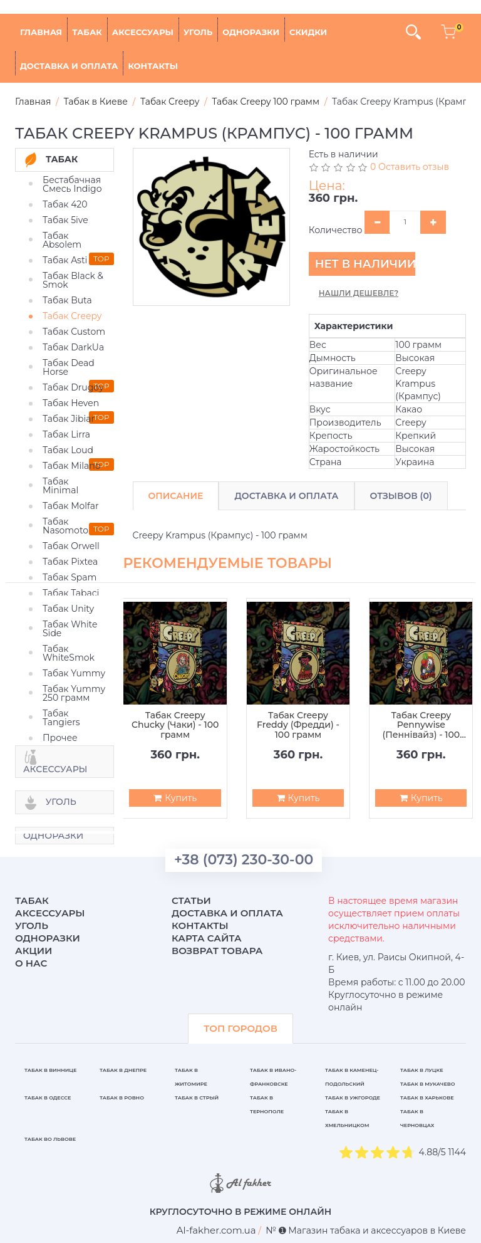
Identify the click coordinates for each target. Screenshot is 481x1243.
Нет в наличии (365, 264)
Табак (87, 32)
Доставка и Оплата (286, 495)
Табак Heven (71, 403)
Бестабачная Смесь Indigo (72, 184)
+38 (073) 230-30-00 (243, 859)
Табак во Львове (50, 1139)
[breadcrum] (216, 1230)
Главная (41, 32)
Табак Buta (67, 300)
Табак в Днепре (123, 1070)
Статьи (191, 900)
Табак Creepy (72, 316)
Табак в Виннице (50, 1070)
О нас (31, 963)
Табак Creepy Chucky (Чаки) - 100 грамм (175, 725)
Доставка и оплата (69, 66)
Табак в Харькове (427, 1097)
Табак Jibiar (69, 418)
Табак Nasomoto (65, 526)
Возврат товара (217, 951)
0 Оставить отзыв (409, 166)
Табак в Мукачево (427, 1084)
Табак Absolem (62, 240)
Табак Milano (72, 465)
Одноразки (250, 32)
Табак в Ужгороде (352, 1097)
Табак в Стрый (197, 1097)
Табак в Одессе (47, 1097)
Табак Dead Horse (69, 367)
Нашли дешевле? (358, 293)
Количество (336, 230)
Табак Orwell (71, 546)
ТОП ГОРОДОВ (240, 1028)
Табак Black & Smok (73, 280)
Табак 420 (65, 204)
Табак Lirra (66, 434)
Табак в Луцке (421, 1070)
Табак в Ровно (122, 1097)
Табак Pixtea (70, 561)
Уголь (198, 32)
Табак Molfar (71, 505)
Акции (33, 951)
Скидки (308, 32)
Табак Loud (68, 450)
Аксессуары (142, 32)
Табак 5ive (65, 220)
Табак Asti (65, 260)
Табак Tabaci (71, 593)
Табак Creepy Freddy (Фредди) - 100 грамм (298, 725)
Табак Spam (69, 577)
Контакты (153, 66)
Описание (176, 495)
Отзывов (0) (401, 495)
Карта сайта (207, 938)
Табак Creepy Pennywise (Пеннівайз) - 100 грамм (421, 725)
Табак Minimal (60, 486)
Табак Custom (74, 331)
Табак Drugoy (73, 387)
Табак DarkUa (73, 347)
